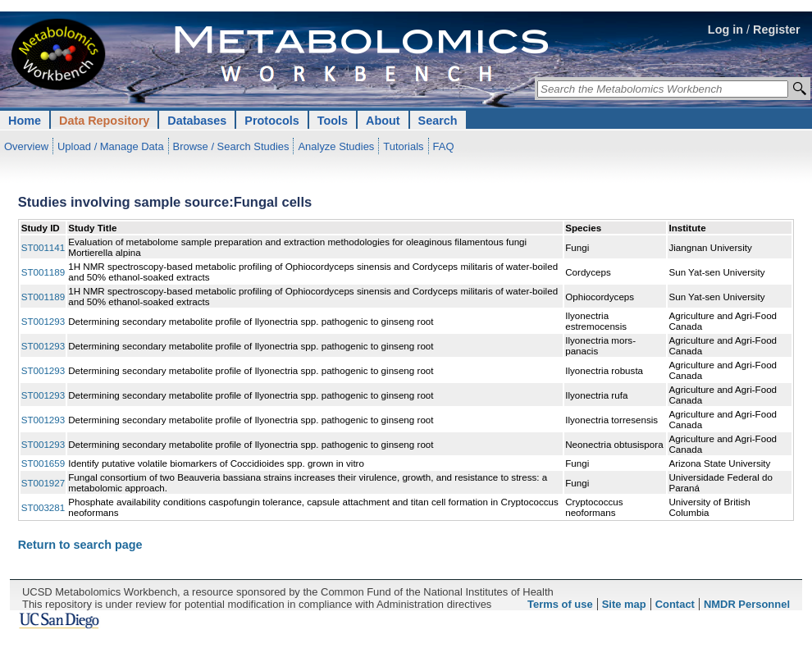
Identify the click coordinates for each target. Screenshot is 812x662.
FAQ (443, 146)
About (383, 120)
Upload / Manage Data (110, 146)
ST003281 (43, 507)
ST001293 (43, 321)
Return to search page (80, 544)
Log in (725, 29)
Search (438, 120)
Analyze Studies (336, 146)
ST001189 (43, 272)
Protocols (271, 120)
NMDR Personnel (747, 604)
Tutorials (403, 146)
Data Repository (104, 120)
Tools (332, 120)
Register (777, 29)
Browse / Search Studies (231, 146)
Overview (26, 146)
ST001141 (43, 247)
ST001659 (43, 463)
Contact (675, 604)
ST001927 (43, 482)
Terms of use (560, 604)
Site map (624, 604)
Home (24, 120)
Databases (196, 120)
